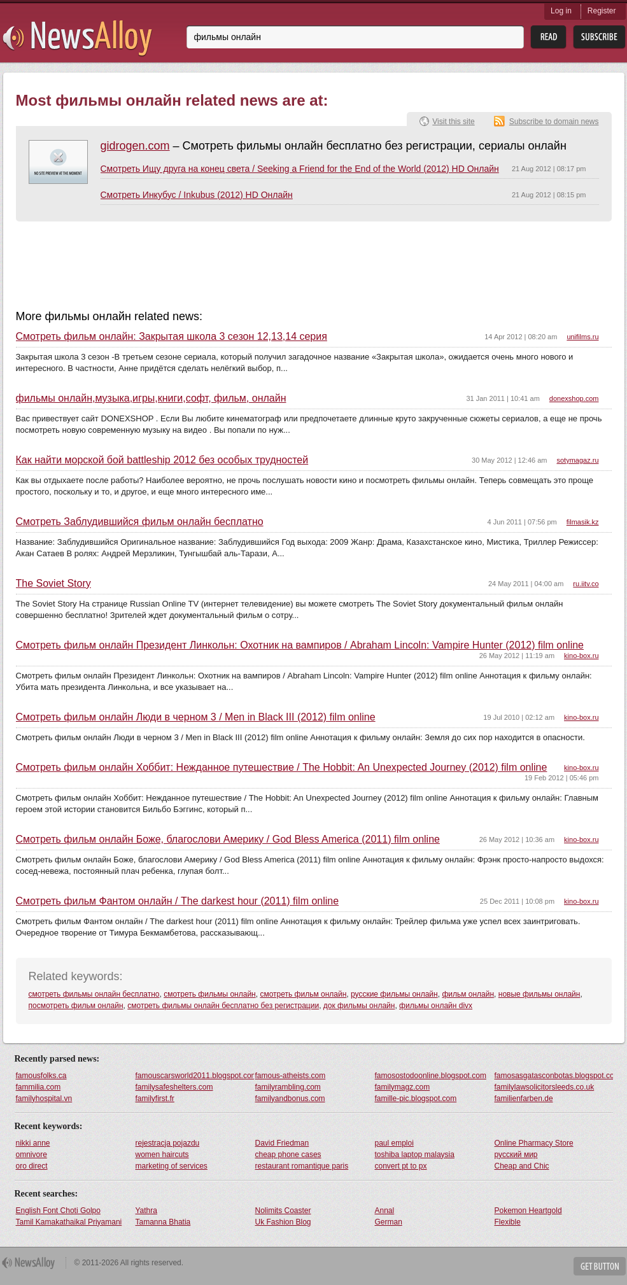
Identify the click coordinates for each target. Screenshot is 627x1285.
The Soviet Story (53, 584)
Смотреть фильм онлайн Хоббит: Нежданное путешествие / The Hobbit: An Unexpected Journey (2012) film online (281, 767)
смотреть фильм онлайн (303, 994)
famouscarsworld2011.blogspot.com (195, 1075)
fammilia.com (38, 1087)
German (388, 1222)
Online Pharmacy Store (534, 1143)
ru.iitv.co (585, 583)
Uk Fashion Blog (283, 1222)
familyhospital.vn (44, 1098)
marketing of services (172, 1166)
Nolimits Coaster (283, 1210)
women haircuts (162, 1154)
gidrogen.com (135, 145)
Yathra (146, 1210)
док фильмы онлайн (359, 1005)
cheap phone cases (288, 1154)
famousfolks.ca (41, 1075)
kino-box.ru (581, 655)
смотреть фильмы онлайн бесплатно (94, 994)
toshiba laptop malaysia (414, 1154)
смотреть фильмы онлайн (210, 994)
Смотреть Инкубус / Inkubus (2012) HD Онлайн (197, 195)
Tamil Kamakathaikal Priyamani (69, 1222)
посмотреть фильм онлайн (76, 1005)
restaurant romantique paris (302, 1166)
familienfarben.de (524, 1098)
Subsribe (599, 37)
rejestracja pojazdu (168, 1143)
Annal (385, 1210)
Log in (561, 10)
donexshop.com (574, 398)
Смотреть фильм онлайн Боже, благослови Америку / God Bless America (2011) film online (228, 839)
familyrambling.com (288, 1087)
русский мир (516, 1154)
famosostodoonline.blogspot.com (430, 1075)
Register (602, 10)
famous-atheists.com (290, 1075)
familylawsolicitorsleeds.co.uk (545, 1087)
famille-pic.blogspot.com (416, 1098)
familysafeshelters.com (174, 1087)
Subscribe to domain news (554, 121)
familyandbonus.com (290, 1098)
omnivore (31, 1154)
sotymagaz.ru (577, 460)
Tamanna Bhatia (163, 1222)
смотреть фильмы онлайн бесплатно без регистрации (223, 1005)
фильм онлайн (468, 994)
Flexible (508, 1222)
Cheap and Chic (522, 1166)
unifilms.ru (582, 337)
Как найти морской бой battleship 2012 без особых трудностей (162, 460)
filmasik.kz (583, 522)
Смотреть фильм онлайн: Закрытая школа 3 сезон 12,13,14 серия (171, 337)
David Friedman (282, 1143)
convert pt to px (401, 1166)
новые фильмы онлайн (539, 994)
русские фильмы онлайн (394, 994)
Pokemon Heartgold (528, 1210)
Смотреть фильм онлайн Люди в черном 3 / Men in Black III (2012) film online (196, 717)
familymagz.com (402, 1087)
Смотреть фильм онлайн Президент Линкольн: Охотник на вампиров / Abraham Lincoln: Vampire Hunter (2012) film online (300, 645)
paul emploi (394, 1143)
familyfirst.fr (155, 1098)
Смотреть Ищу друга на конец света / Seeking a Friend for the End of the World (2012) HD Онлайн (300, 169)
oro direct (32, 1166)
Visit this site (453, 121)
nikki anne (33, 1143)
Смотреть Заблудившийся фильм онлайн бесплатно (140, 522)
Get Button (600, 1266)
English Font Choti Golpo (58, 1210)
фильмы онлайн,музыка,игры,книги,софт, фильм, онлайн (151, 398)
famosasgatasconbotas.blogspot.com (554, 1075)
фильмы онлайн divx (435, 1005)
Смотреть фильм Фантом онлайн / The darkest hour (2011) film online (177, 901)
